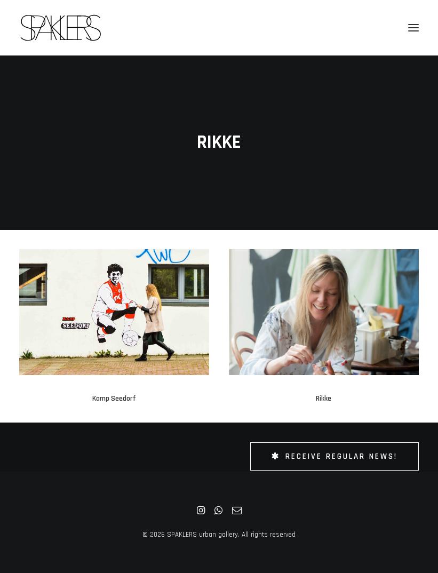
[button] (413, 27)
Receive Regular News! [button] (334, 456)
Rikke (323, 398)
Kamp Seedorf (114, 398)
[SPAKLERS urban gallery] (60, 27)
